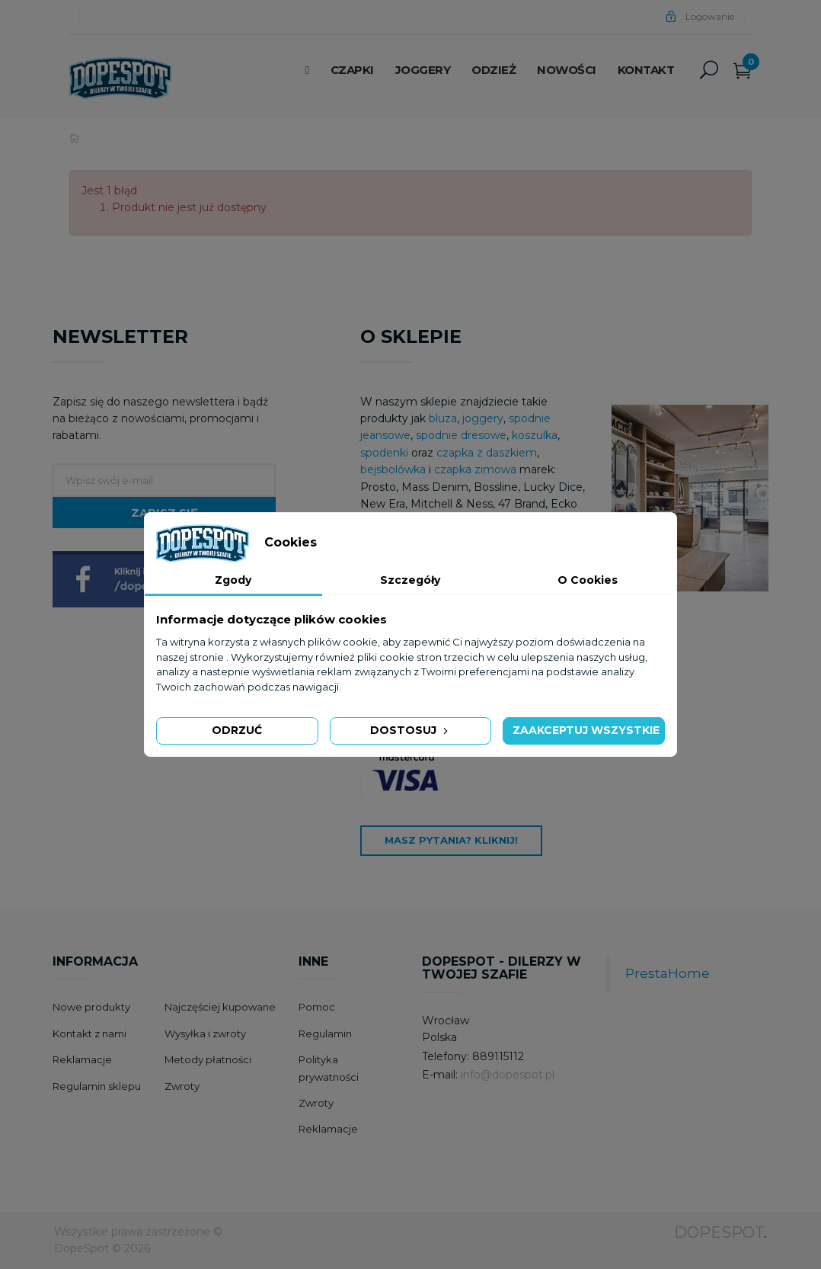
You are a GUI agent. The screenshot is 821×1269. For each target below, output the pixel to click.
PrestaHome (667, 973)
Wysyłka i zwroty (205, 1033)
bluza (443, 418)
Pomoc (317, 1007)
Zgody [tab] (233, 580)
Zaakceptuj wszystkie (586, 730)
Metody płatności (208, 1059)
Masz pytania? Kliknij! (451, 840)
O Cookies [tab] (587, 580)
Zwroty (182, 1086)
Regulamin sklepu (97, 1086)
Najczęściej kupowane (220, 1007)
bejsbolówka (394, 469)
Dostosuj (410, 730)
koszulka (534, 435)
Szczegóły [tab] (410, 580)
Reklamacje (82, 1059)
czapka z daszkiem (486, 453)
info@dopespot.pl (507, 1075)
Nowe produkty (91, 1007)
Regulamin (325, 1033)
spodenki (384, 453)
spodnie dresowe (461, 435)
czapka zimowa (475, 469)
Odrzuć (237, 730)
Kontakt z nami (89, 1033)
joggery (482, 418)
